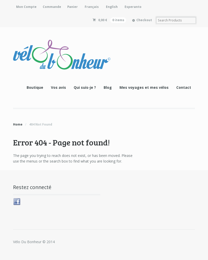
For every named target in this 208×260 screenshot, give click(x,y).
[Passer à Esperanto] (133, 7)
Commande (52, 7)
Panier (72, 7)
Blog (108, 87)
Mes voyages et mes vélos (144, 87)
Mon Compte (26, 7)
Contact (183, 87)
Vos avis (58, 87)
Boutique (35, 87)
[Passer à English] (111, 7)
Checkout (144, 20)
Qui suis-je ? (85, 87)
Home (18, 124)
